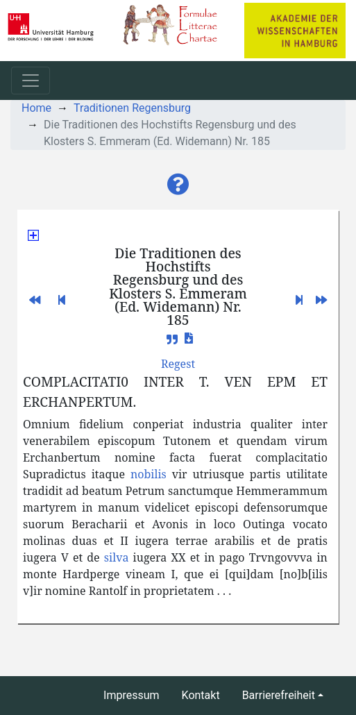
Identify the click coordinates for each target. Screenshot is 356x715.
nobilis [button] (148, 474)
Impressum (131, 695)
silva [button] (116, 557)
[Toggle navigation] (30, 80)
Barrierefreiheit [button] (278, 695)
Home (36, 108)
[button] (178, 185)
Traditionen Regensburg (132, 108)
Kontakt (201, 695)
